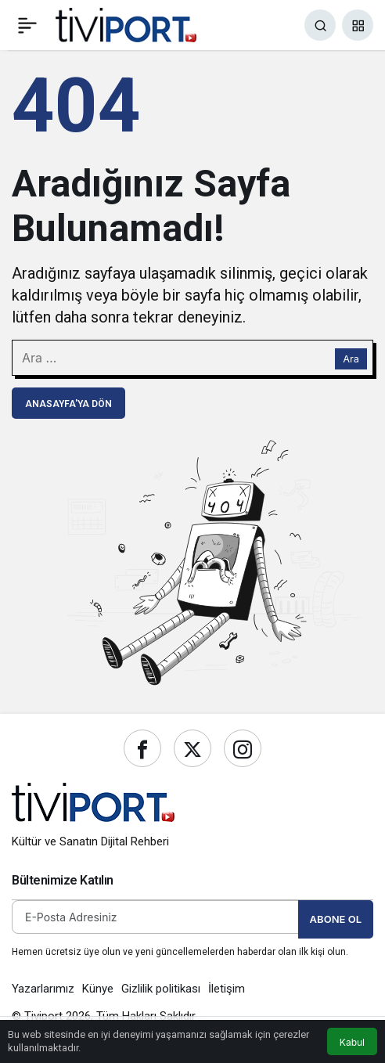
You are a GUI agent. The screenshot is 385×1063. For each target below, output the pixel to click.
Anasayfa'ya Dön (68, 403)
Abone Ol (336, 919)
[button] (357, 25)
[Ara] (320, 25)
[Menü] (27, 25)
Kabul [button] (352, 1042)
